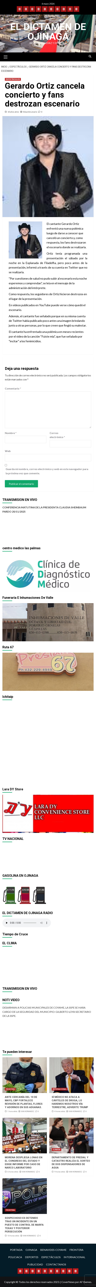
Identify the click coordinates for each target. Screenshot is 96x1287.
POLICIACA (15, 1257)
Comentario (13, 388)
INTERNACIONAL (60, 1089)
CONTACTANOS (56, 1264)
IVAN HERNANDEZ (27, 1111)
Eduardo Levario (30, 112)
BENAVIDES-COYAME (53, 1249)
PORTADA (16, 1249)
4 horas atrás (59, 1111)
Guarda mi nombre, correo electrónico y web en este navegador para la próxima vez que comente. (47, 471)
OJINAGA (56, 1150)
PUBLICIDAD (35, 1264)
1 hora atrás (12, 1111)
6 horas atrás (12, 1172)
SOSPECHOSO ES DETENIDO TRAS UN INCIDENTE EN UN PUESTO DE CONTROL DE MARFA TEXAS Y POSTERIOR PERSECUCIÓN (24, 1225)
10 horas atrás (13, 1236)
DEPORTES (31, 1257)
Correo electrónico (57, 435)
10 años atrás (13, 112)
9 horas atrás (59, 1172)
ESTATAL (9, 1150)
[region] (48, 573)
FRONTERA (10, 1089)
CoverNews (68, 1281)
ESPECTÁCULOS (13, 79)
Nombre (10, 432)
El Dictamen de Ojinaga (48, 31)
